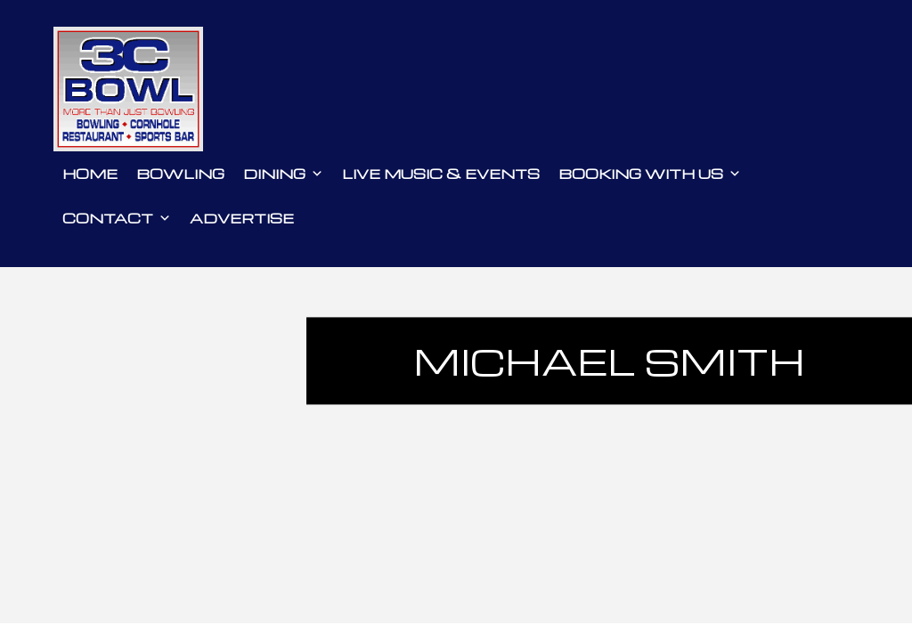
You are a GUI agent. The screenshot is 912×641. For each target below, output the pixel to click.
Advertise (242, 218)
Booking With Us (649, 173)
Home (90, 174)
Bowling (180, 174)
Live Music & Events (441, 174)
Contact (116, 218)
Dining (283, 173)
